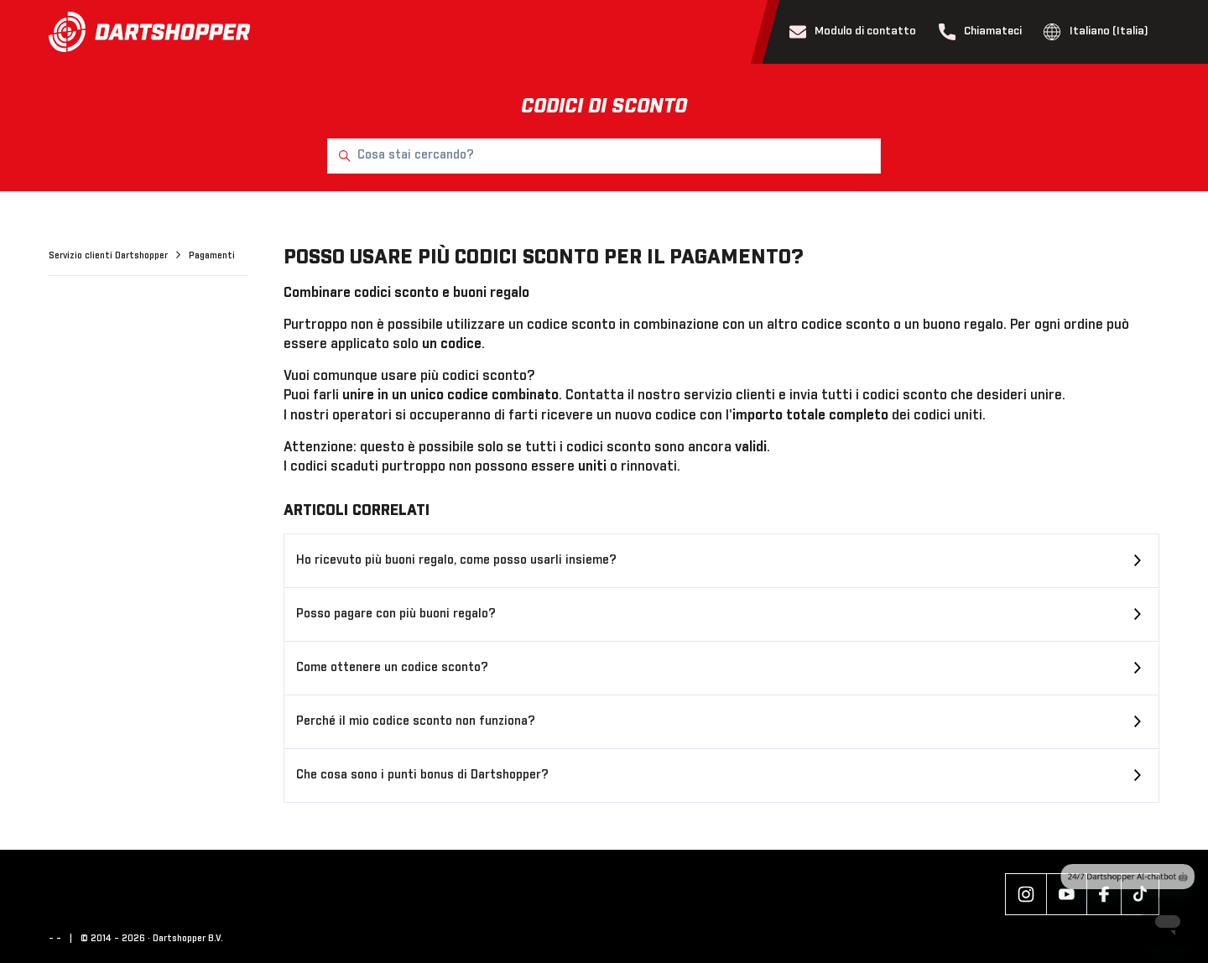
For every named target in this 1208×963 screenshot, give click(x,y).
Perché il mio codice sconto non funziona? (415, 721)
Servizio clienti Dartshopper (109, 256)
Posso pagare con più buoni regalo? (396, 614)
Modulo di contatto (853, 31)
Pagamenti (212, 256)
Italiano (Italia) (1096, 31)
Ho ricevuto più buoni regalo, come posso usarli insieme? (456, 560)
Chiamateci (981, 31)
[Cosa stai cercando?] (604, 156)
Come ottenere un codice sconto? (392, 668)
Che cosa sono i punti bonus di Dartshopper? (422, 775)
